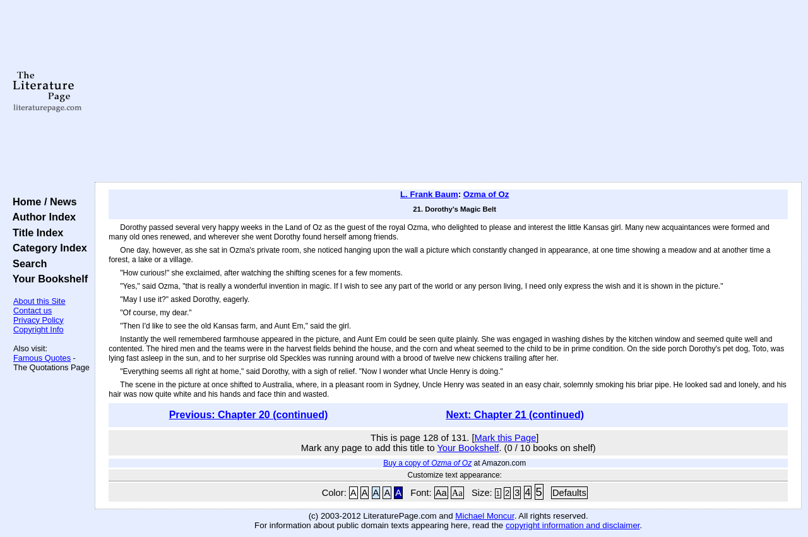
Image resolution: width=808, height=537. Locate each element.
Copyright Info (38, 329)
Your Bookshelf (47, 278)
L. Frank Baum (429, 194)
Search (27, 263)
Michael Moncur (484, 516)
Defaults (569, 493)
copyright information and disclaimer (573, 525)
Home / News (42, 201)
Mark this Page (506, 438)
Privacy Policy (38, 320)
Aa (441, 493)
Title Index (35, 232)
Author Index (41, 216)
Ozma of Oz (486, 194)
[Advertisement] (448, 91)
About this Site (39, 301)
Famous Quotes (42, 358)
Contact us (32, 310)
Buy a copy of (427, 463)
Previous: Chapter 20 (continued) (248, 414)
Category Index (47, 247)
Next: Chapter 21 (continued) (515, 414)
